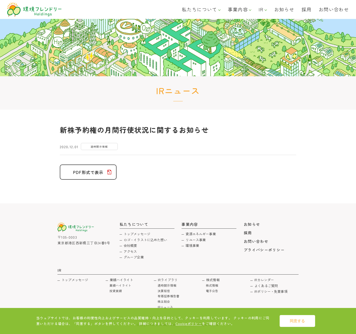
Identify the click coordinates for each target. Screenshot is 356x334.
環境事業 (192, 245)
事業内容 (238, 9)
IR (261, 9)
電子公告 (212, 291)
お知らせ (284, 9)
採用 (306, 9)
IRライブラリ (168, 279)
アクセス (130, 251)
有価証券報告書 (168, 296)
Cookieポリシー (188, 323)
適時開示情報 (167, 285)
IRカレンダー (264, 279)
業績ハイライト (121, 279)
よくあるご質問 (266, 285)
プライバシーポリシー (264, 250)
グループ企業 (134, 256)
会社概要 (130, 245)
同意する (297, 321)
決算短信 (164, 291)
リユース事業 (196, 239)
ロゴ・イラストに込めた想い (145, 239)
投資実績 (115, 291)
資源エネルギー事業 (201, 233)
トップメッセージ (137, 233)
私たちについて (199, 9)
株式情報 (213, 279)
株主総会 (164, 301)
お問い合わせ (334, 9)
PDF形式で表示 (88, 172)
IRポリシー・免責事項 (270, 291)
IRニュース (165, 307)
